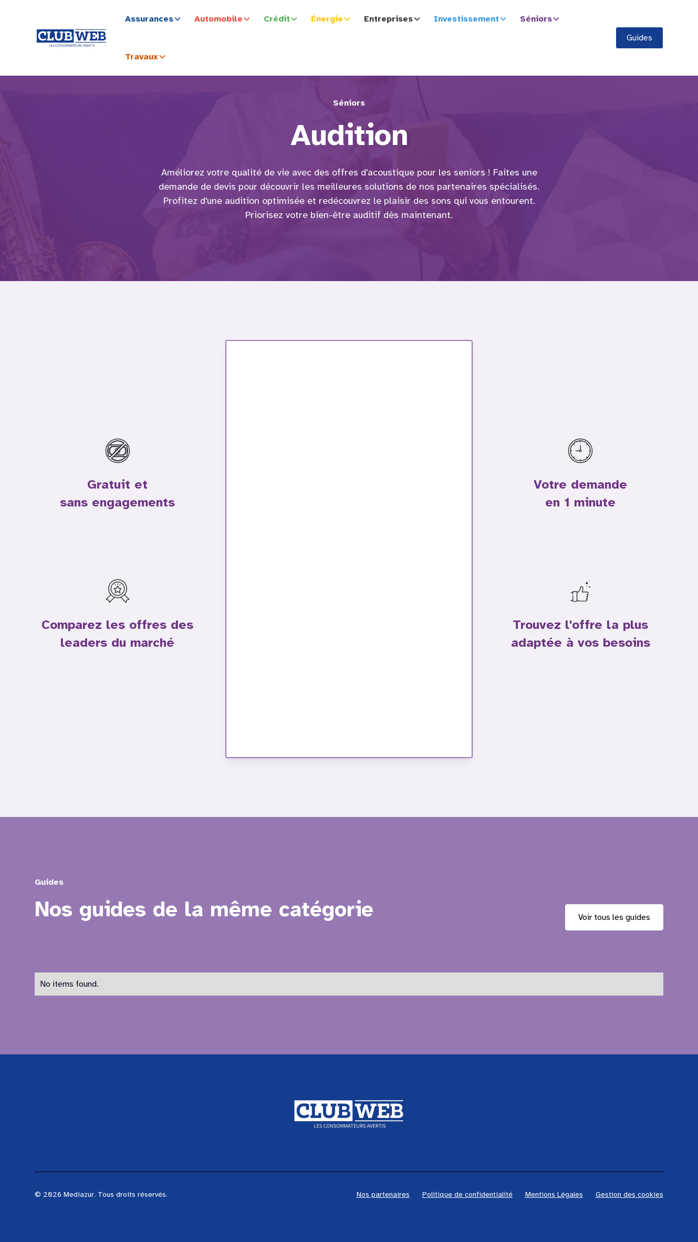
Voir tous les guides (614, 917)
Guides (639, 38)
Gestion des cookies (629, 1194)
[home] (71, 37)
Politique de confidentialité (467, 1194)
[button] (155, 19)
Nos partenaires (383, 1194)
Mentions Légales (554, 1194)
